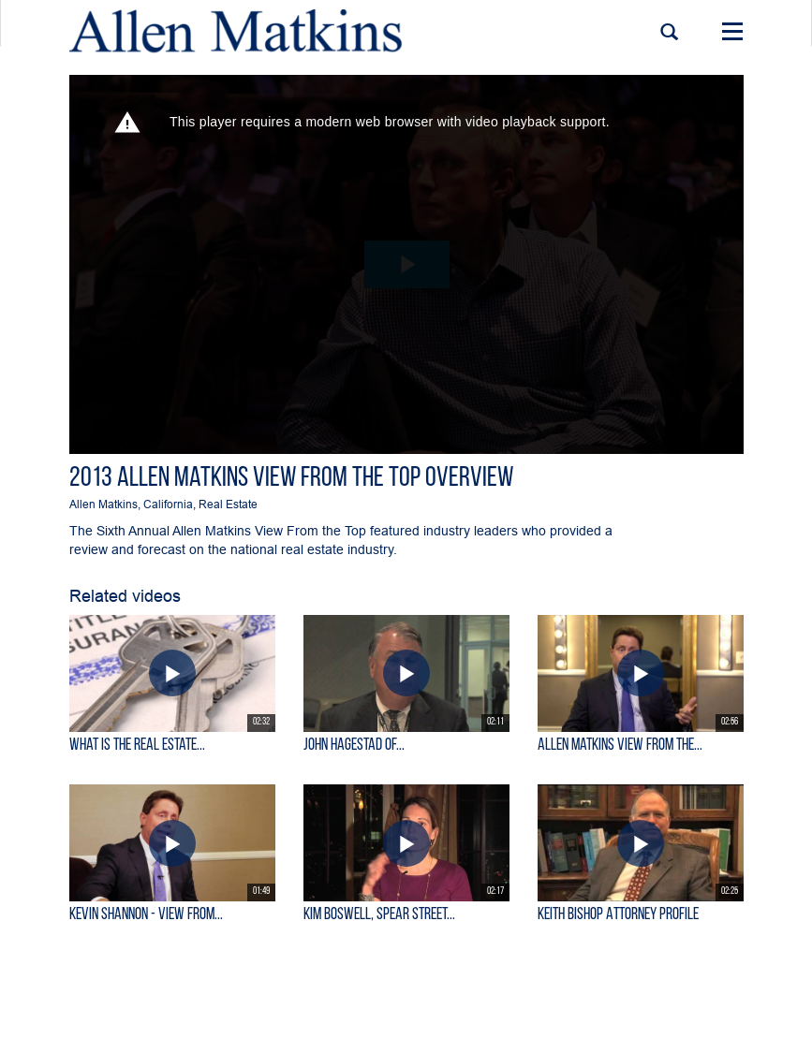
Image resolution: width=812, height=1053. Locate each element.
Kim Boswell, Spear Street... (379, 915)
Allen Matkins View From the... (620, 745)
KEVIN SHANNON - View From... (146, 915)
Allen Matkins (103, 504)
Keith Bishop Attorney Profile (618, 915)
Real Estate (228, 504)
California (168, 504)
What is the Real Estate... (137, 745)
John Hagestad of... (354, 745)
